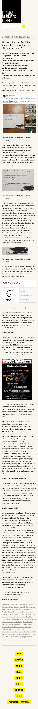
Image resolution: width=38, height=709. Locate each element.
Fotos (19, 696)
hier (3, 417)
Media (18, 671)
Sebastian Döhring (18, 634)
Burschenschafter (7, 614)
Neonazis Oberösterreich (16, 627)
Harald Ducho (31, 619)
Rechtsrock (27, 632)
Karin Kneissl (18, 622)
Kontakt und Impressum (19, 702)
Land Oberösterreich (16, 624)
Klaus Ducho (6, 624)
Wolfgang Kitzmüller (25, 637)
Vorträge (19, 659)
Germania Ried (22, 619)
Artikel (22, 607)
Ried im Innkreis (7, 634)
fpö (27, 617)
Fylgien (14, 619)
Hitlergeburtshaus (7, 622)
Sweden (27, 634)
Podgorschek (20, 629)
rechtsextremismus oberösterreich (13, 632)
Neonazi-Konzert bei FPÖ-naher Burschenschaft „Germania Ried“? (16, 45)
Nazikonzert (28, 624)
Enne (24, 617)
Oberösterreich (30, 607)
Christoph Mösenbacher (23, 614)
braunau (30, 612)
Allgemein (17, 607)
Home (19, 653)
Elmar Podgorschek (16, 617)
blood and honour (21, 612)
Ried (33, 632)
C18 (15, 614)
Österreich (12, 629)
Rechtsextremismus (8, 609)
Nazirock (5, 627)
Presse (19, 684)
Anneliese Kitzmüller (8, 612)
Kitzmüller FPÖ (27, 622)
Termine (19, 678)
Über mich (19, 690)
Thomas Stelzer (13, 637)
